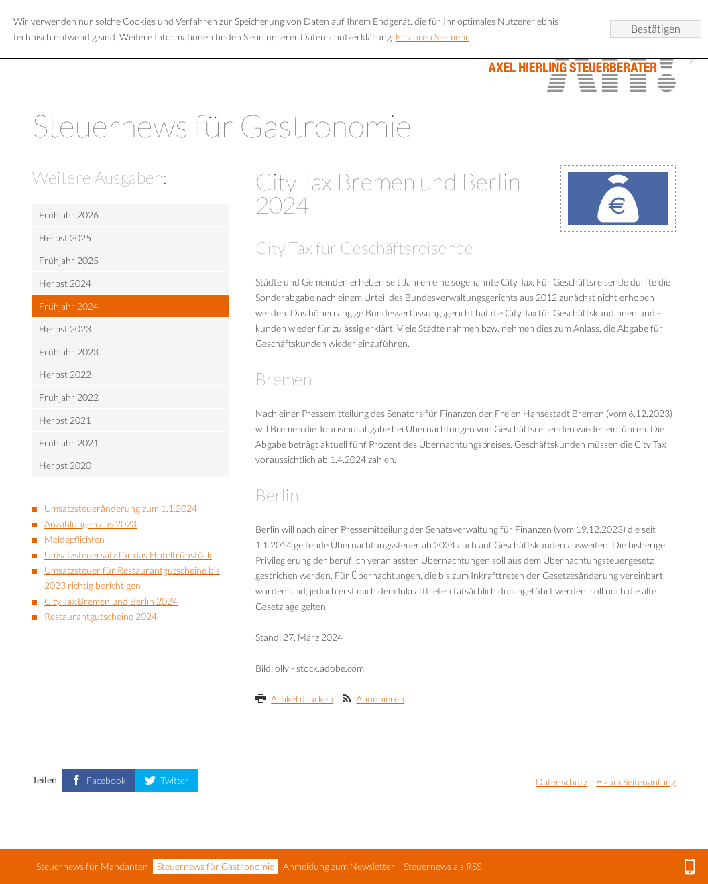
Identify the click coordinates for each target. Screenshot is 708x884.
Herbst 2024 (65, 283)
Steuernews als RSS (442, 866)
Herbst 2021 (65, 420)
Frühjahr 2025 (69, 260)
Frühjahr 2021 (69, 442)
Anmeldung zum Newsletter (339, 866)
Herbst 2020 (65, 465)
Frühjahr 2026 (69, 214)
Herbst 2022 (65, 374)
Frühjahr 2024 (69, 306)
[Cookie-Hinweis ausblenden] (655, 29)
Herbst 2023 (65, 328)
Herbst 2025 (65, 237)
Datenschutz (561, 781)
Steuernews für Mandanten (92, 866)
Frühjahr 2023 (69, 351)
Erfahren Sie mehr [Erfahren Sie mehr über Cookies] (432, 36)
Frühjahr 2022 (69, 397)
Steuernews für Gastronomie (215, 866)
